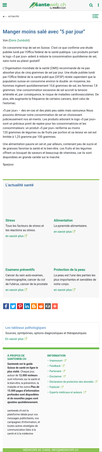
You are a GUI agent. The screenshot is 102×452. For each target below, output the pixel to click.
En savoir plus (16, 339)
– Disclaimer (56, 376)
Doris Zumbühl (19, 40)
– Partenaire (56, 371)
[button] (98, 5)
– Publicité (55, 387)
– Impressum (56, 360)
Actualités (13, 17)
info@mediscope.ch (65, 450)
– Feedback (55, 365)
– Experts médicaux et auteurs (66, 392)
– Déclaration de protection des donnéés (72, 381)
